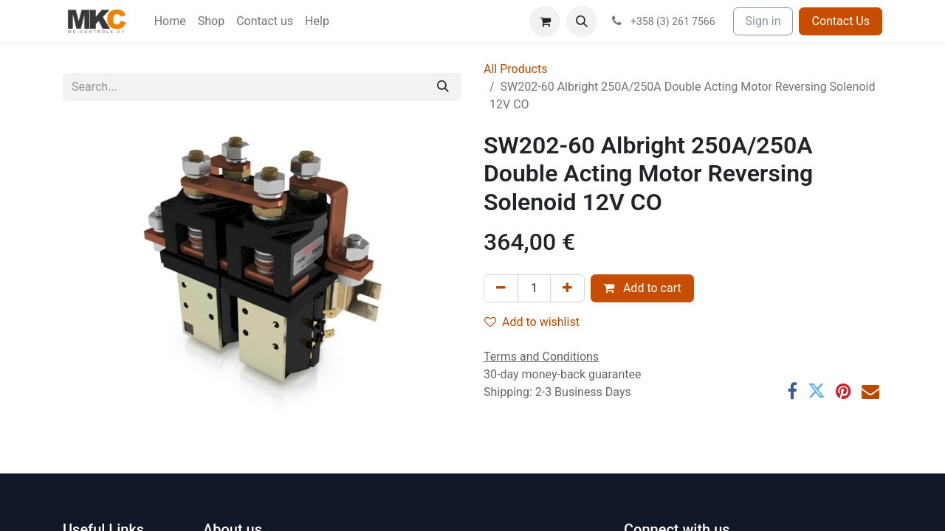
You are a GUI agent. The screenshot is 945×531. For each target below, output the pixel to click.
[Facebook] (792, 391)
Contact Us (840, 21)
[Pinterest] (843, 391)
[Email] (870, 391)
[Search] (443, 87)
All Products (515, 69)
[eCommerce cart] (544, 21)
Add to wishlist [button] (532, 322)
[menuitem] (170, 21)
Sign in (763, 21)
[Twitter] (816, 391)
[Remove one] (501, 288)
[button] (581, 21)
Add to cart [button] (642, 288)
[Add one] (567, 288)
